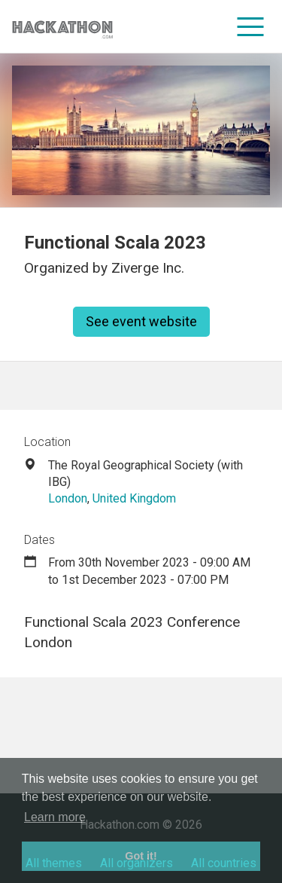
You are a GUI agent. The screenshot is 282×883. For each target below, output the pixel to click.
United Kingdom (134, 498)
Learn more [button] (55, 817)
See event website (141, 321)
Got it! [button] (140, 856)
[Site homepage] (62, 26)
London (67, 498)
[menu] (251, 26)
